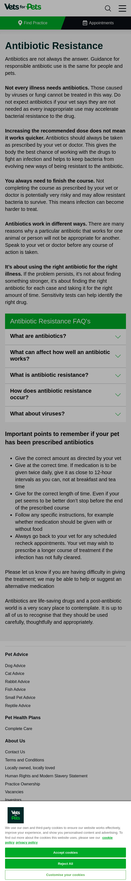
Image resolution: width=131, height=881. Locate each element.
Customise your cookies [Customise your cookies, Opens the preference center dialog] (65, 875)
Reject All (65, 864)
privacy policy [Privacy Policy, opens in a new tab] (27, 842)
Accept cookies (65, 852)
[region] (65, 841)
